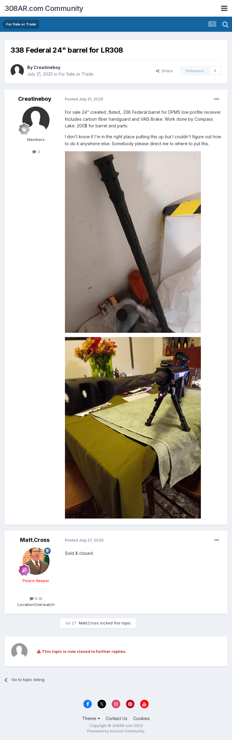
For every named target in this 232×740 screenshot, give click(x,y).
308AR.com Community (44, 8)
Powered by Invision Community (116, 731)
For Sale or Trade (76, 74)
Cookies (141, 718)
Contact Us (116, 718)
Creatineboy (47, 67)
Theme (91, 718)
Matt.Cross (35, 540)
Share (164, 70)
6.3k (36, 598)
